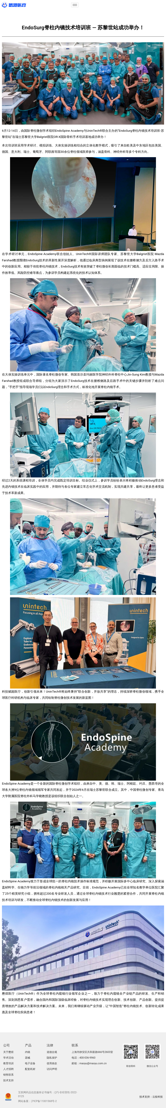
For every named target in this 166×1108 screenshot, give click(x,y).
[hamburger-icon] (74, 5)
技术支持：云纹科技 (151, 1096)
